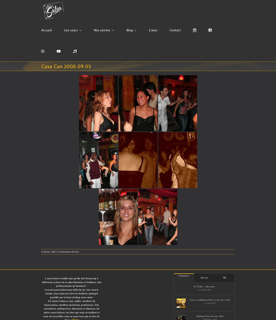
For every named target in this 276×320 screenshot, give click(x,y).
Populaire (184, 275)
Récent (204, 277)
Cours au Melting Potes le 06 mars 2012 (210, 300)
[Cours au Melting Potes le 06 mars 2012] (181, 303)
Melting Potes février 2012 (210, 316)
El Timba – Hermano (204, 286)
